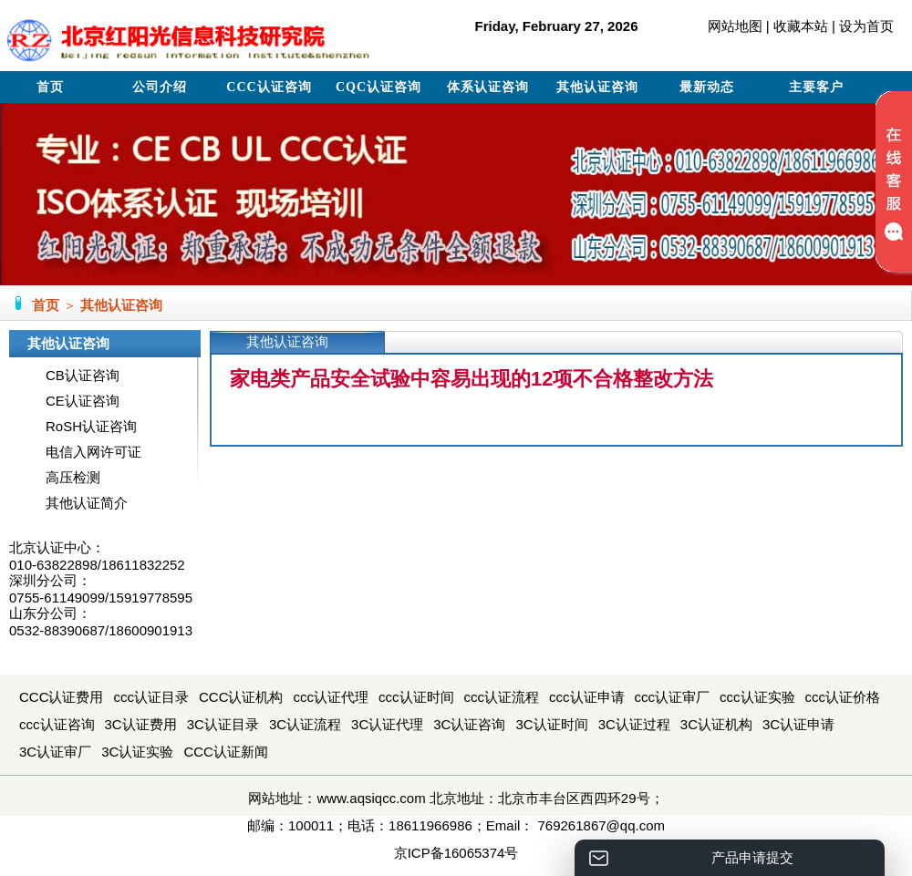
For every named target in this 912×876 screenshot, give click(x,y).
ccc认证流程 (502, 697)
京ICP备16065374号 (456, 853)
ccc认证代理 (331, 697)
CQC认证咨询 (378, 87)
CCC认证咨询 (268, 87)
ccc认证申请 (587, 697)
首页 (50, 87)
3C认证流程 (305, 724)
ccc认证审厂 (672, 697)
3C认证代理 (387, 724)
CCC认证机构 (241, 697)
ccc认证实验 (757, 697)
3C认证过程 (634, 724)
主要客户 (816, 87)
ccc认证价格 (843, 697)
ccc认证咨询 (57, 724)
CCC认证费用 (61, 697)
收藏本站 (800, 26)
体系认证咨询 (488, 87)
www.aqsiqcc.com (370, 798)
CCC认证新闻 (225, 751)
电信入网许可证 (93, 451)
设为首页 (866, 26)
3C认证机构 (716, 724)
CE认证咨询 (82, 400)
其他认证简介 (87, 502)
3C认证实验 (137, 751)
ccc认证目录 (152, 697)
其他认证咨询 (597, 87)
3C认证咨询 (469, 724)
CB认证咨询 (82, 375)
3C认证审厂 (55, 751)
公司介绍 (159, 87)
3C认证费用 (141, 724)
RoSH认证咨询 (91, 426)
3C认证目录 (223, 724)
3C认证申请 (798, 724)
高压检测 (73, 477)
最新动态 (706, 87)
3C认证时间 (551, 724)
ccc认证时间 (416, 697)
